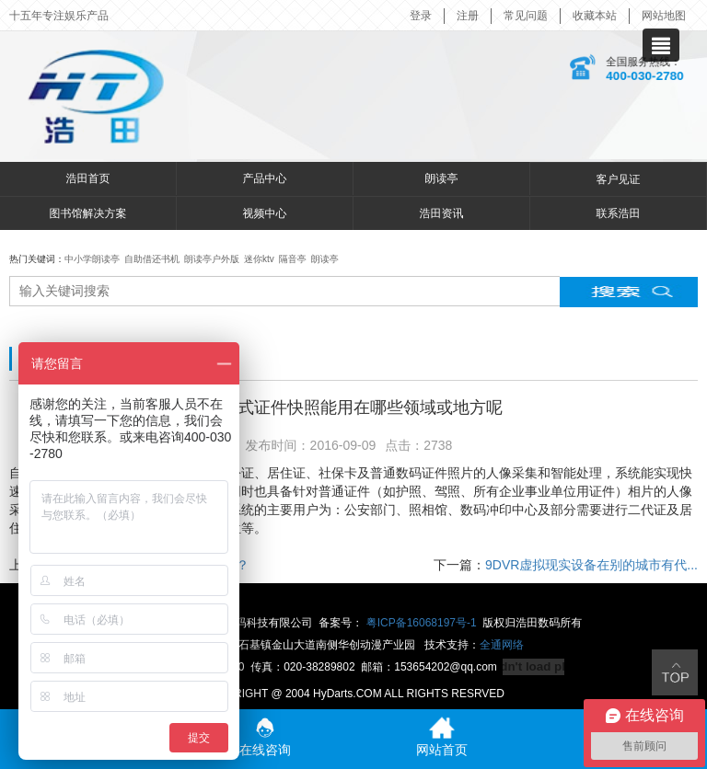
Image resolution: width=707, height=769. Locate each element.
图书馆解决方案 (88, 213)
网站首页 (442, 737)
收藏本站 (595, 15)
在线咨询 (265, 737)
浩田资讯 (442, 213)
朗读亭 (441, 178)
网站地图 (664, 15)
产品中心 (265, 178)
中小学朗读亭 (92, 259)
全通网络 (502, 644)
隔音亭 (293, 259)
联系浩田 (619, 213)
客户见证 (619, 179)
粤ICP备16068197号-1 (421, 622)
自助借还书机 (152, 259)
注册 (468, 15)
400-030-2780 (644, 76)
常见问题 (526, 15)
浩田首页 (88, 178)
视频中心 (265, 213)
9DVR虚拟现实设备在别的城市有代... (591, 564)
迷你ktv (259, 259)
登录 (421, 15)
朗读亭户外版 (211, 259)
